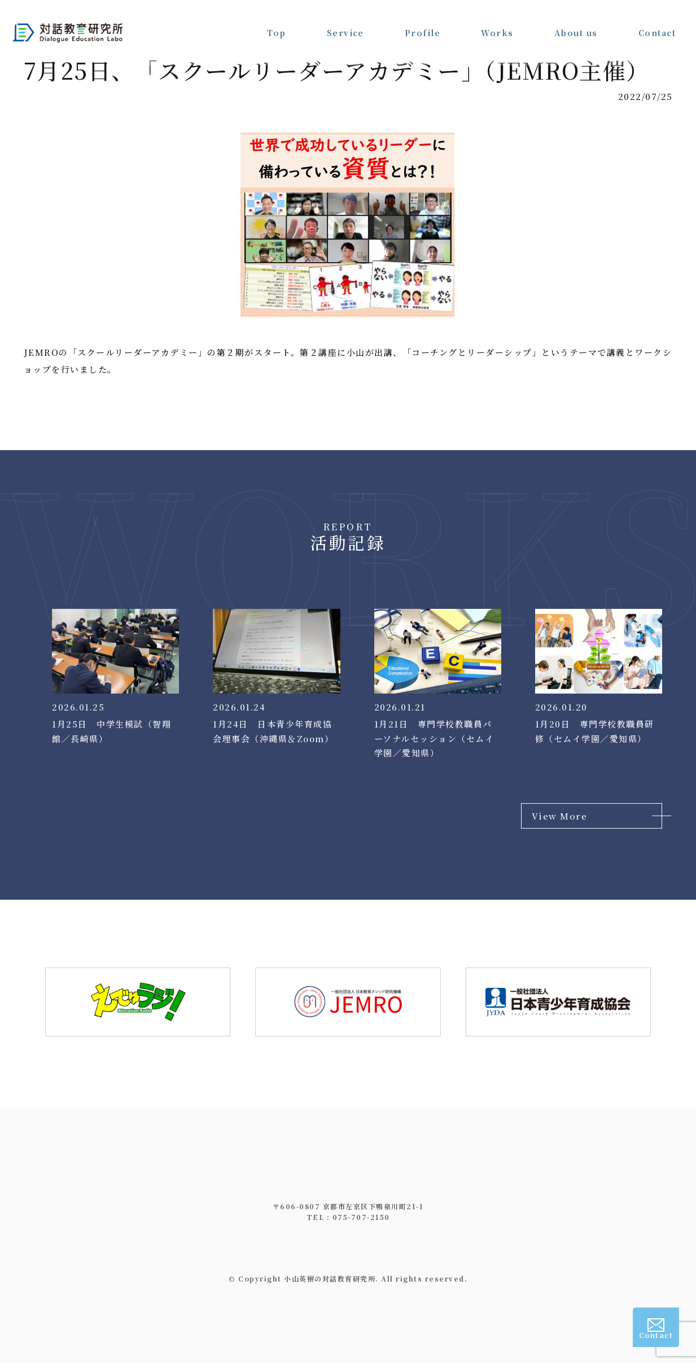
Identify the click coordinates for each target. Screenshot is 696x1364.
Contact (657, 22)
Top (276, 22)
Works (497, 22)
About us (576, 22)
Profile (423, 22)
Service (345, 22)
